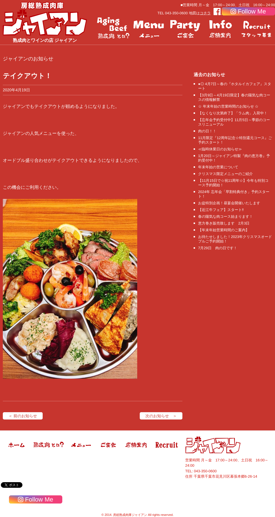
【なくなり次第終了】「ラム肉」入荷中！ (232, 113)
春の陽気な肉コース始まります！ (225, 216)
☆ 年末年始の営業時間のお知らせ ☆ (228, 106)
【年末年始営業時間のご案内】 (223, 230)
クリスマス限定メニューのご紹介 (225, 174)
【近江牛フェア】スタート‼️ (221, 210)
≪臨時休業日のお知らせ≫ (220, 149)
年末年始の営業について (218, 167)
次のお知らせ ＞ (161, 416)
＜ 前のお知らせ (22, 416)
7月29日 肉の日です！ (217, 248)
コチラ (205, 13)
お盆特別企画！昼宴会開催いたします (229, 203)
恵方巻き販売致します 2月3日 (223, 223)
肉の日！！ (207, 131)
